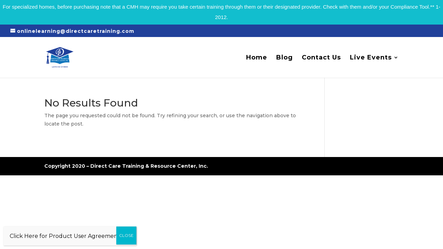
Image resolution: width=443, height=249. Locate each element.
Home (256, 58)
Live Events (371, 58)
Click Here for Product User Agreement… (67, 236)
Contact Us (321, 58)
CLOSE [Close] (126, 235)
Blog (284, 58)
